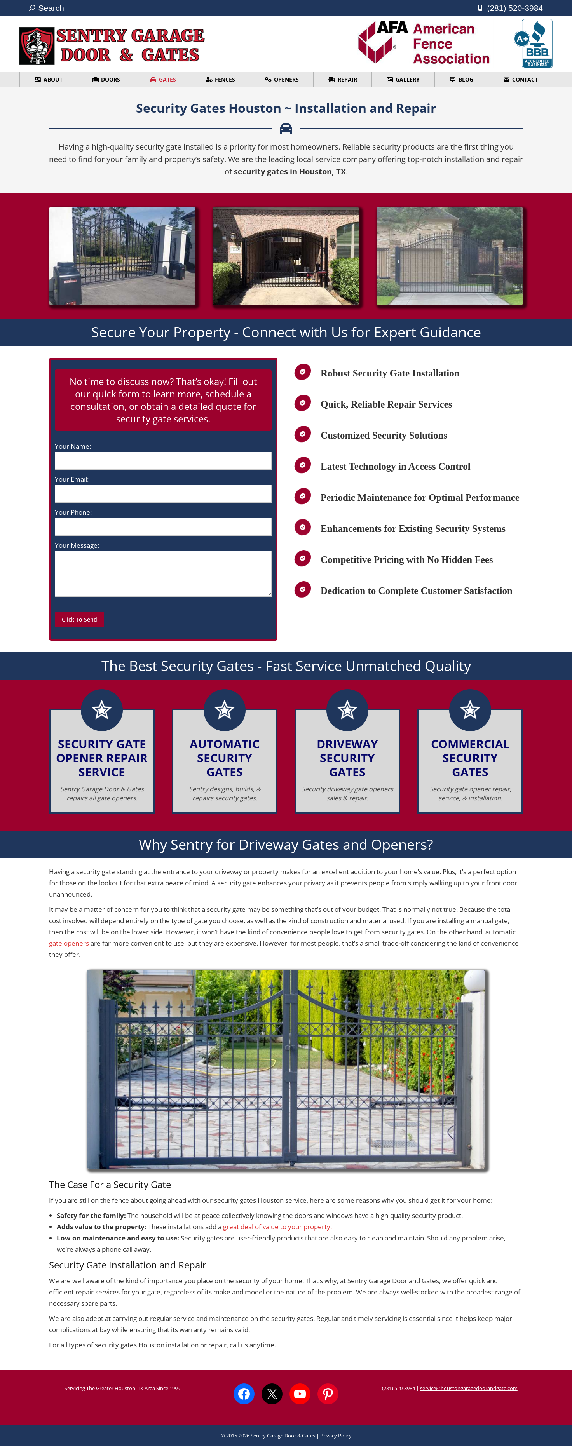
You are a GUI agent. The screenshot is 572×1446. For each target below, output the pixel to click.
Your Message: (77, 545)
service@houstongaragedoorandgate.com (469, 1388)
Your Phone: (73, 512)
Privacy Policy (336, 1435)
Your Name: (73, 446)
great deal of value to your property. (277, 1226)
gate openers (69, 943)
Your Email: (72, 479)
